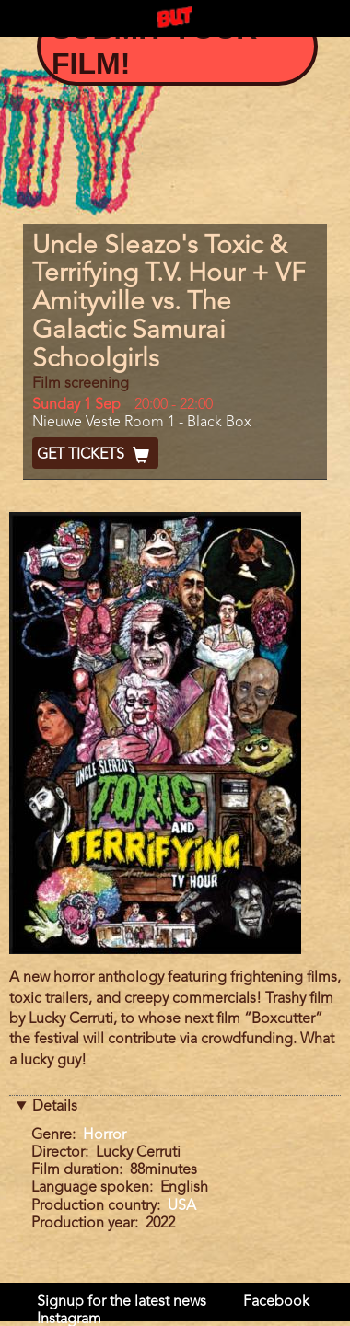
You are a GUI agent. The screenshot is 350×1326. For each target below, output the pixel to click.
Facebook (276, 1302)
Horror (104, 1135)
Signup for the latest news (121, 1302)
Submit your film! (154, 46)
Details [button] (54, 1106)
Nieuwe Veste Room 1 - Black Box (141, 422)
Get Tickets (95, 455)
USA (182, 1206)
